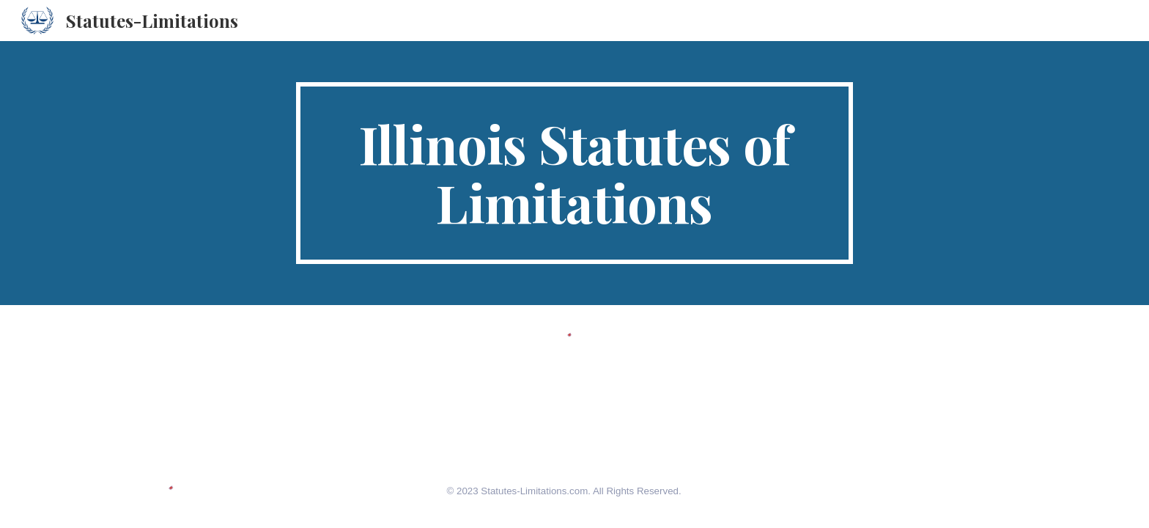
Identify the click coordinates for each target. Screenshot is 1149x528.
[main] (574, 173)
